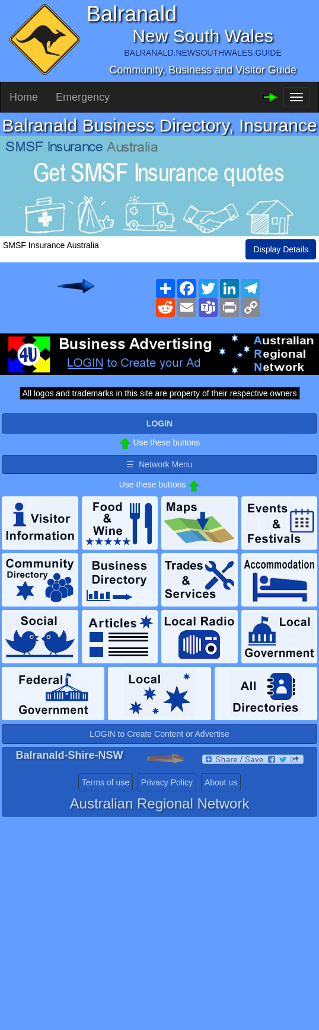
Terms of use (105, 782)
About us (221, 782)
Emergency (83, 97)
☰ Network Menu (159, 464)
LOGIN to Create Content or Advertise (159, 734)
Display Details (280, 249)
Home (23, 97)
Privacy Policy (167, 782)
